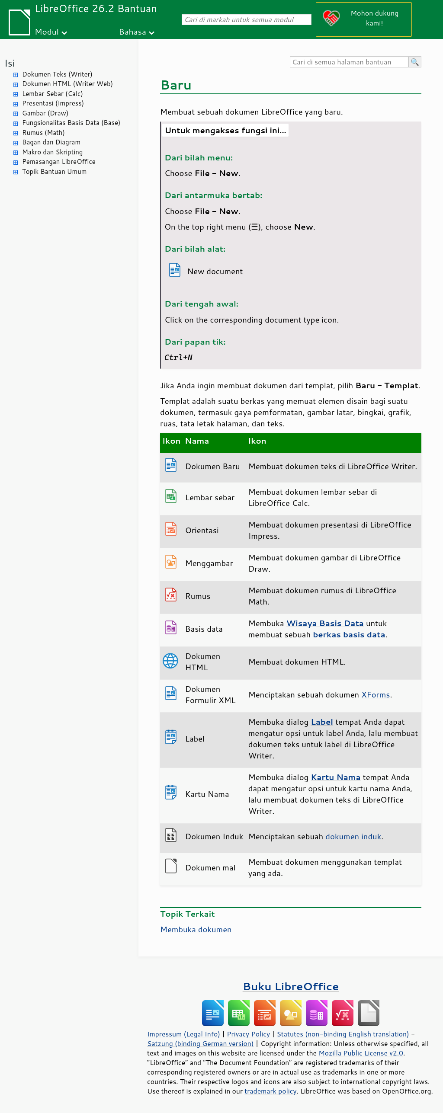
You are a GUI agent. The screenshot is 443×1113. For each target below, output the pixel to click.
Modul (47, 31)
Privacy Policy (248, 1034)
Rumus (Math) (43, 132)
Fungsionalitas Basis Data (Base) (71, 122)
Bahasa (132, 31)
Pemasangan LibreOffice (59, 161)
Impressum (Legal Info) (183, 1034)
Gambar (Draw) (45, 113)
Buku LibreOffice (291, 986)
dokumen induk (353, 836)
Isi (9, 63)
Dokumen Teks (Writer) (57, 74)
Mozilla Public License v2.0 (360, 1053)
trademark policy (270, 1091)
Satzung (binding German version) (200, 1043)
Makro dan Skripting (52, 152)
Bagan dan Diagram (51, 142)
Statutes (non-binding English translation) (342, 1034)
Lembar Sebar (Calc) (52, 93)
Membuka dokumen (196, 929)
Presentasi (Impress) (53, 103)
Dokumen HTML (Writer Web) (67, 83)
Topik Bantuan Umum (54, 171)
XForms (375, 694)
